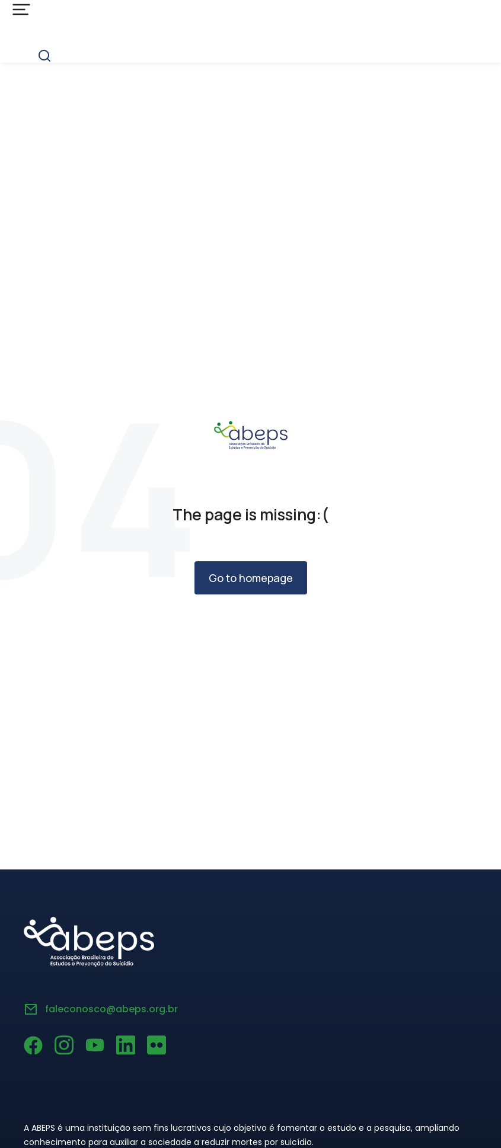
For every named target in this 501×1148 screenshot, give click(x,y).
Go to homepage (251, 578)
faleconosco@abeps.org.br (111, 1009)
